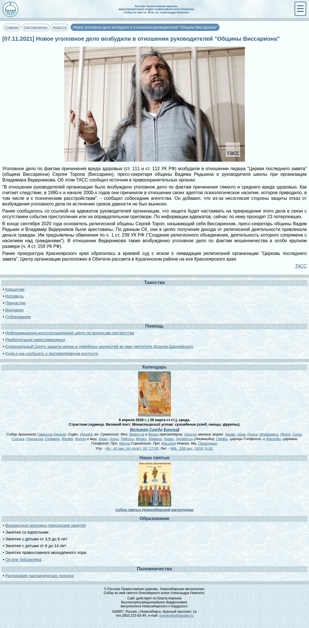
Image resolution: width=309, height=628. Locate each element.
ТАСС (301, 266)
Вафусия (136, 434)
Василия (169, 443)
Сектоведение (35, 27)
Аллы (114, 439)
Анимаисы (184, 439)
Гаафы (222, 439)
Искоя (285, 434)
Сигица (18, 439)
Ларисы (127, 439)
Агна (241, 434)
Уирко (169, 439)
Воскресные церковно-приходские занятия (45, 525)
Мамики (155, 439)
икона (171, 429)
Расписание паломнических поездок (39, 575)
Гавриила (45, 434)
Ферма (67, 439)
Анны (103, 439)
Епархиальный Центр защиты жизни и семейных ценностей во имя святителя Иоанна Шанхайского (99, 346)
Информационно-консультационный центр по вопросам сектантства (69, 333)
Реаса (252, 434)
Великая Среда (146, 429)
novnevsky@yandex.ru (176, 616)
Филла (80, 439)
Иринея (86, 434)
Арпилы (190, 434)
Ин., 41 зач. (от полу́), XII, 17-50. (132, 448)
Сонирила (34, 439)
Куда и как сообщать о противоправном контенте (51, 353)
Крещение (15, 289)
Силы (297, 434)
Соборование (18, 317)
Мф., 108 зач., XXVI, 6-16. (191, 448)
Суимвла (52, 439)
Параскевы (207, 443)
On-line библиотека (23, 559)
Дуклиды (273, 439)
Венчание (14, 310)
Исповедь (14, 296)
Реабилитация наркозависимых (35, 339)
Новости (60, 27)
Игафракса (269, 434)
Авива (230, 434)
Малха (124, 443)
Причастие (15, 303)
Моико (141, 439)
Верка (153, 434)
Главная (12, 27)
